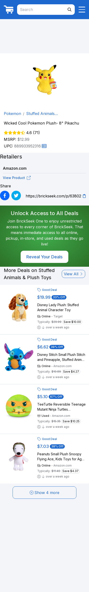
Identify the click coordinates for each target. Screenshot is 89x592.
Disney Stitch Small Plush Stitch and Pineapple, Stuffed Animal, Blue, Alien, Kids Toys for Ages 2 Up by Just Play (61, 357)
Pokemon (12, 113)
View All (73, 274)
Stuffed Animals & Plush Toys (42, 113)
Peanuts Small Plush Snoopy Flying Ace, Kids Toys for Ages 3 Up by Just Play (61, 457)
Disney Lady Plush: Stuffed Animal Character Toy (58, 307)
